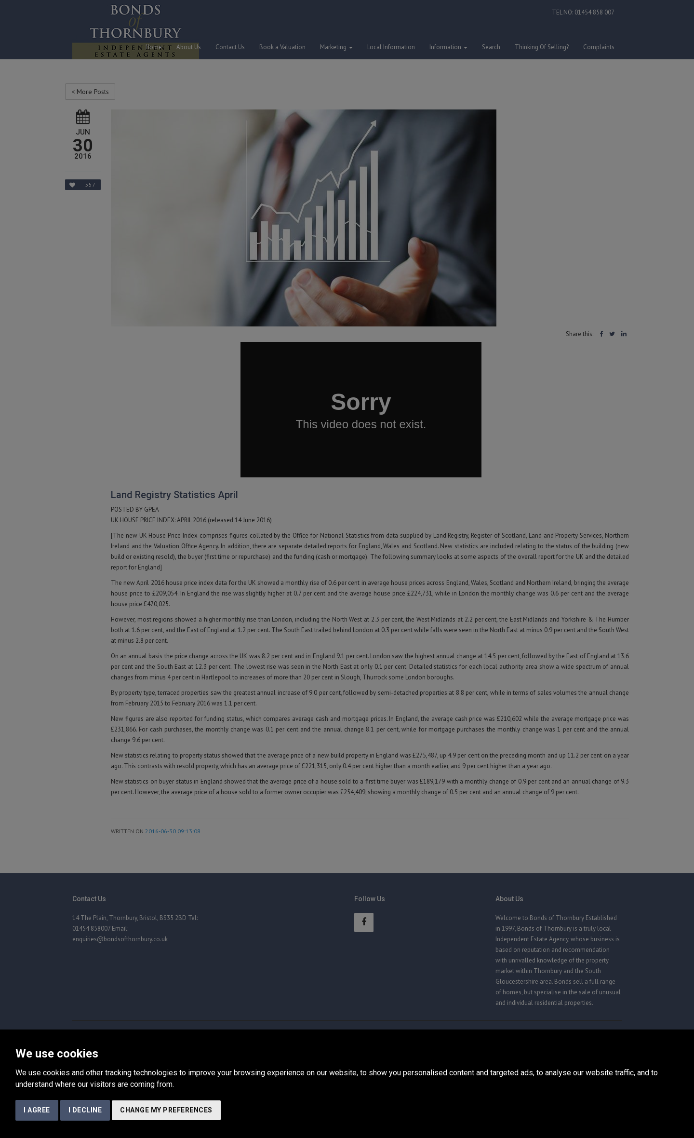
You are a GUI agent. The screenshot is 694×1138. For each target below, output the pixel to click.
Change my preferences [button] (166, 1110)
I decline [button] (85, 1110)
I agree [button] (37, 1110)
